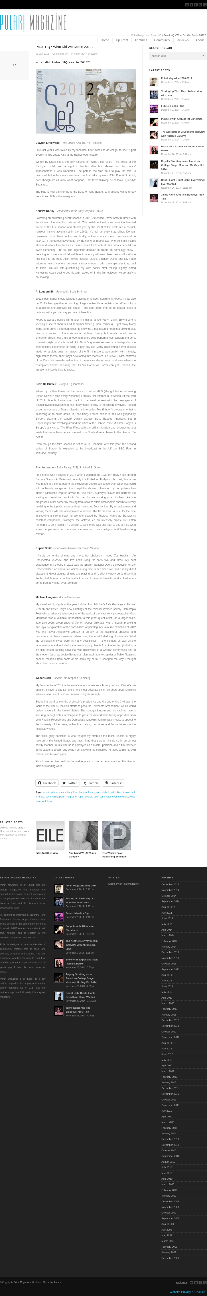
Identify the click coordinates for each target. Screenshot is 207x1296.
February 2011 (169, 1128)
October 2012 (168, 1031)
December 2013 (170, 952)
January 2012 (168, 1082)
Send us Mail (187, 4)
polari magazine (68, 796)
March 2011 (167, 1122)
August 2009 (168, 1224)
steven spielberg (119, 796)
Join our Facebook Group (196, 4)
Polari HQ (156, 35)
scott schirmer (101, 796)
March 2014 (167, 935)
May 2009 (166, 1235)
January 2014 (168, 946)
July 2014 (166, 912)
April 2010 (166, 1178)
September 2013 (170, 969)
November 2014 (170, 890)
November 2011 (170, 1093)
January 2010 (168, 1195)
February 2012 (169, 1077)
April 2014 (166, 929)
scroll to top (181, 1282)
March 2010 (167, 1184)
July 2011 (166, 1110)
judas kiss (116, 792)
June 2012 (167, 1054)
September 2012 (170, 1037)
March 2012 (167, 1071)
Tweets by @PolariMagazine (123, 883)
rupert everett (85, 796)
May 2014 (166, 924)
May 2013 (166, 992)
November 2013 (170, 958)
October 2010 (168, 1150)
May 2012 (166, 1060)
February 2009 (169, 1246)
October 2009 (168, 1212)
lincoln (126, 792)
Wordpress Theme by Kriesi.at (46, 1282)
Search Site (205, 4)
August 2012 (168, 1043)
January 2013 (168, 1014)
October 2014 (168, 895)
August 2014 (168, 907)
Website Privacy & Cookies (187, 1292)
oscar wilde (52, 796)
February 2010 (169, 1190)
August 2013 (168, 975)
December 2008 (170, 1258)
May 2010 (166, 1173)
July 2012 (166, 1048)
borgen (83, 792)
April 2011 (166, 1116)
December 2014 (170, 884)
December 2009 (170, 1201)
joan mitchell (102, 792)
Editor (94, 53)
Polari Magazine (140, 35)
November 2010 (170, 1145)
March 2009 (167, 1241)
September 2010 (170, 1156)
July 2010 (166, 1167)
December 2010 (170, 1139)
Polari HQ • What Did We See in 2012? (64, 47)
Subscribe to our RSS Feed (200, 4)
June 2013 (167, 986)
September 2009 (170, 1218)
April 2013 (166, 997)
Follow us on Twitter (191, 4)
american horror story (54, 792)
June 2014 (167, 918)
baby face (72, 792)
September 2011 (170, 1105)
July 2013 (166, 980)
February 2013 (169, 1009)
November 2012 (170, 1025)
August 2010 (168, 1161)
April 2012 (166, 1065)
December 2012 (170, 1020)
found (91, 792)
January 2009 (168, 1252)
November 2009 (170, 1207)
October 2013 (168, 963)
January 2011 (168, 1133)
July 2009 (166, 1229)
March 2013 (167, 1003)
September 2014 (170, 901)
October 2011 (168, 1099)
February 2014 (169, 941)
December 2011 (170, 1088)
